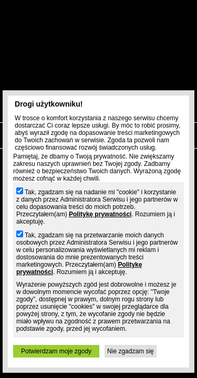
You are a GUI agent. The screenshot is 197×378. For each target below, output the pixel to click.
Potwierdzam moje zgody (56, 351)
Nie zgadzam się (130, 351)
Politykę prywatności (100, 214)
